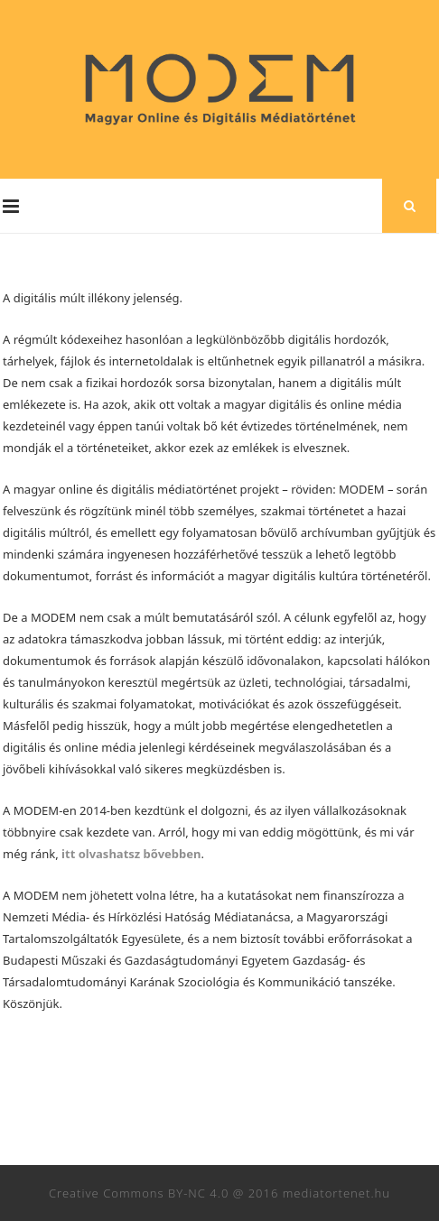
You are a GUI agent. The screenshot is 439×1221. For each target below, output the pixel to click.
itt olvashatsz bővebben (131, 854)
